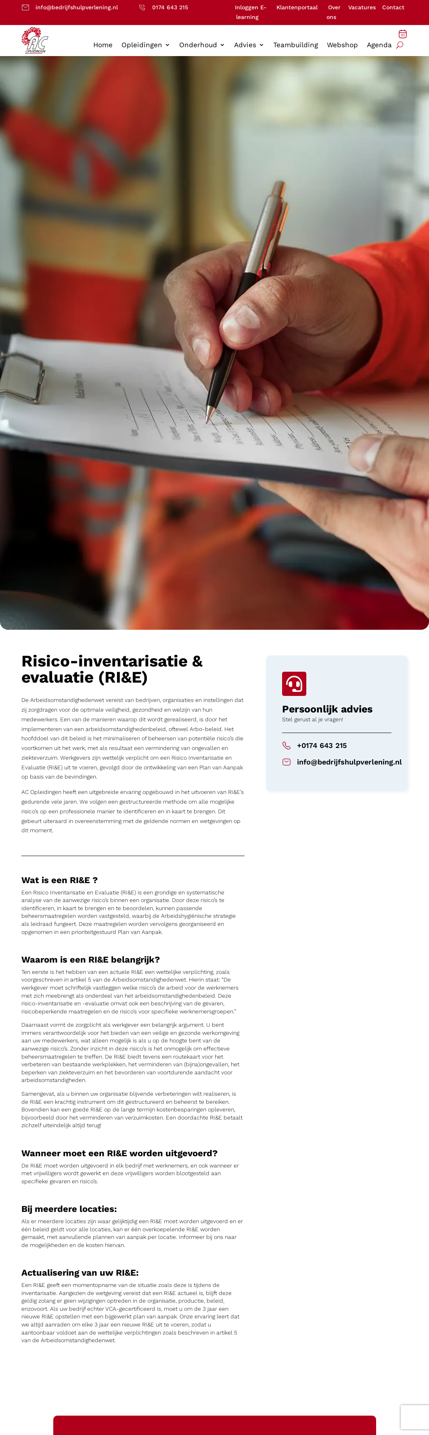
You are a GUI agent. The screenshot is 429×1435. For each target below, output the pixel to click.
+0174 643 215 (322, 745)
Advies (245, 45)
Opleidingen (141, 45)
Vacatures (362, 7)
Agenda (379, 45)
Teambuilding (295, 45)
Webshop (342, 45)
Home (103, 45)
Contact (393, 7)
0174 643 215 (170, 7)
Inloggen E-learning (250, 12)
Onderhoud (198, 45)
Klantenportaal (297, 7)
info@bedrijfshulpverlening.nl (77, 7)
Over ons (333, 12)
